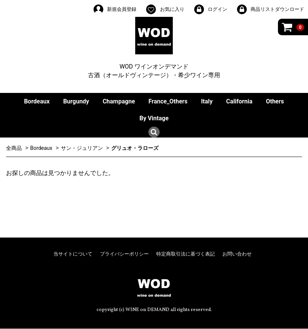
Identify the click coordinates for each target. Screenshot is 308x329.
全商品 (14, 148)
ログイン (210, 9)
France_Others (167, 101)
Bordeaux (37, 101)
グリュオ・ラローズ (135, 148)
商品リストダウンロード (270, 9)
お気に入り (164, 9)
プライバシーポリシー (124, 254)
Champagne (119, 101)
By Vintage (154, 118)
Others (275, 101)
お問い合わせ (237, 254)
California (239, 101)
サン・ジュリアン (82, 148)
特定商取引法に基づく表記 (185, 254)
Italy (207, 101)
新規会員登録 (114, 9)
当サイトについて (72, 254)
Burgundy (76, 101)
